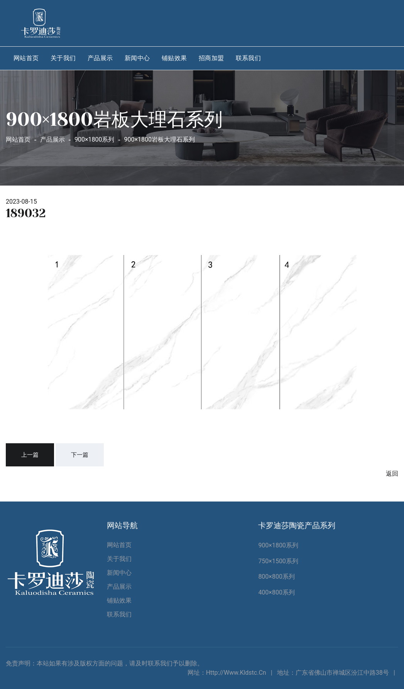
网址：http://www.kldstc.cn (227, 672)
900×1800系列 (278, 545)
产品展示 (100, 58)
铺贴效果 (174, 58)
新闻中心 (137, 58)
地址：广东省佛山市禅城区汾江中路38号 (333, 672)
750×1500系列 (278, 561)
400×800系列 (276, 592)
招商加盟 (211, 58)
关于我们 (63, 58)
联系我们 (248, 58)
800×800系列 (276, 576)
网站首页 (26, 58)
